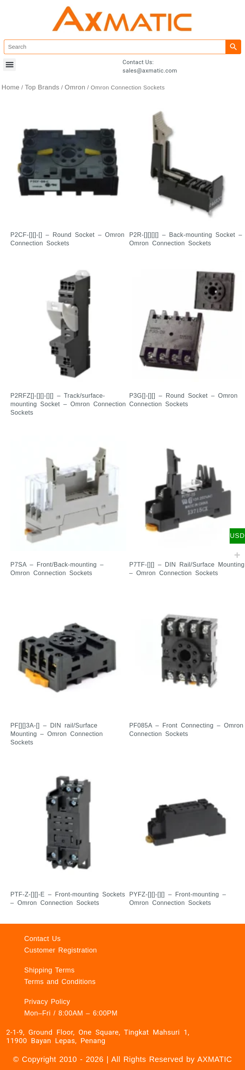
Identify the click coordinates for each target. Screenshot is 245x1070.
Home (11, 87)
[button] (9, 64)
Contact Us (42, 939)
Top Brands (42, 87)
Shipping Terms (49, 970)
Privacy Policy (47, 1002)
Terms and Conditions (60, 982)
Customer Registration (60, 950)
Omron (75, 87)
